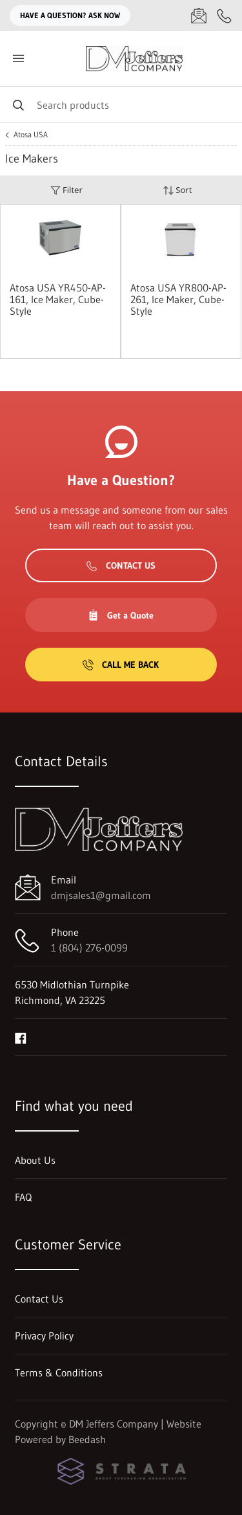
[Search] (121, 104)
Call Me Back (121, 664)
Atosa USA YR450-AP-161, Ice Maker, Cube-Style (58, 299)
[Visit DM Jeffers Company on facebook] (20, 1037)
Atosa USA (31, 134)
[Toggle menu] (18, 58)
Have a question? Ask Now (70, 15)
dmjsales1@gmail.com (101, 895)
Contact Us (121, 565)
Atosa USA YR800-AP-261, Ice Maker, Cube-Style (178, 299)
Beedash (87, 1439)
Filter (66, 190)
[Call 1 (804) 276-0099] (224, 15)
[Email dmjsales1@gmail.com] (199, 15)
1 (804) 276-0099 (89, 947)
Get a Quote (121, 615)
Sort (177, 190)
